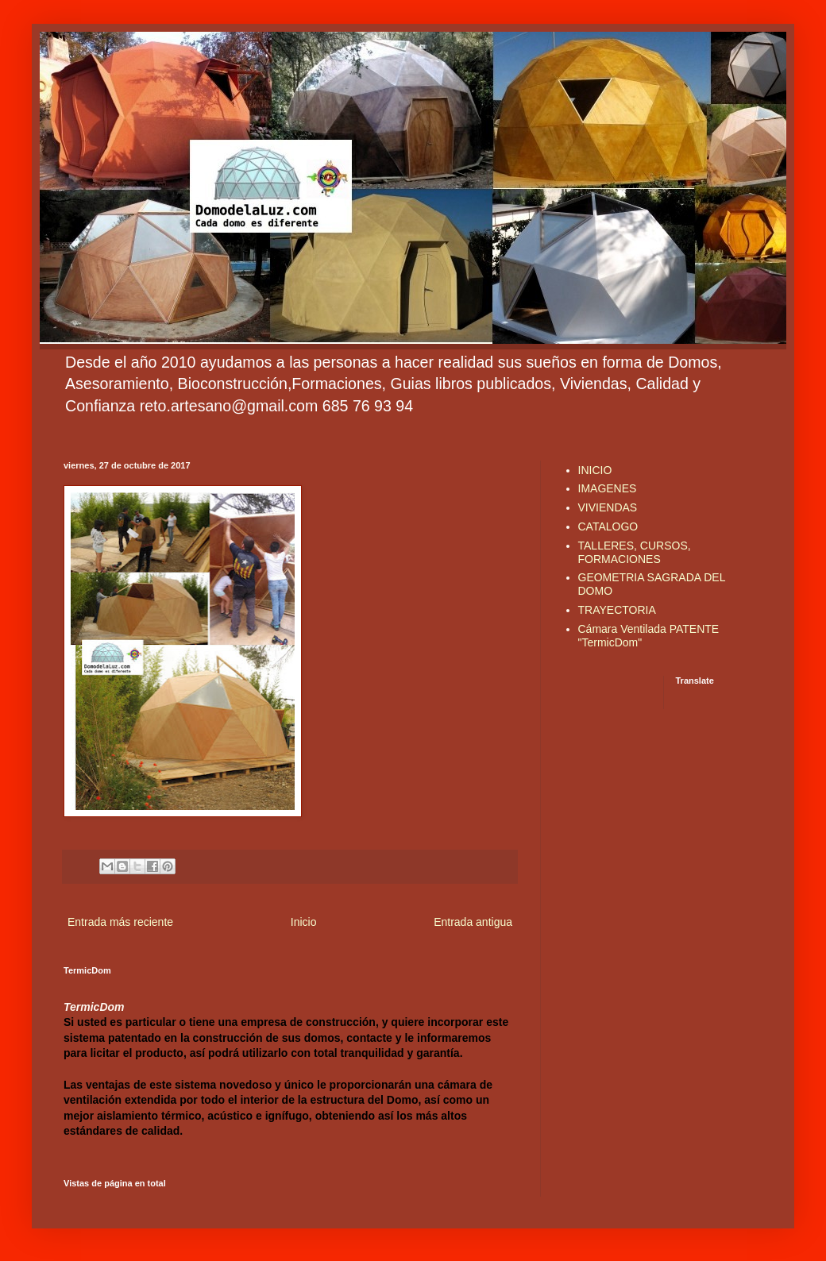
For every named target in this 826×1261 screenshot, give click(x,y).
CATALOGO (608, 526)
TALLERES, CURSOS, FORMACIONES (634, 552)
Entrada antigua (473, 922)
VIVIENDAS (608, 507)
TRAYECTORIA (617, 610)
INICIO (595, 470)
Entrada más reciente (120, 922)
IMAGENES (607, 488)
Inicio (304, 922)
